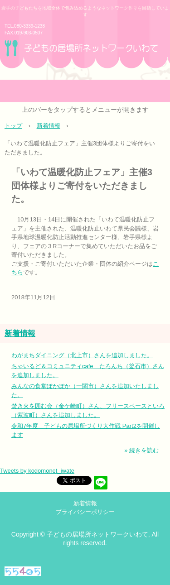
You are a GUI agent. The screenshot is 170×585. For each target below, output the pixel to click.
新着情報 (48, 125)
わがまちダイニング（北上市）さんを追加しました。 (82, 355)
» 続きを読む (141, 450)
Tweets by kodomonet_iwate (37, 470)
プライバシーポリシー (85, 511)
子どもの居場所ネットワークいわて (85, 58)
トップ (13, 125)
